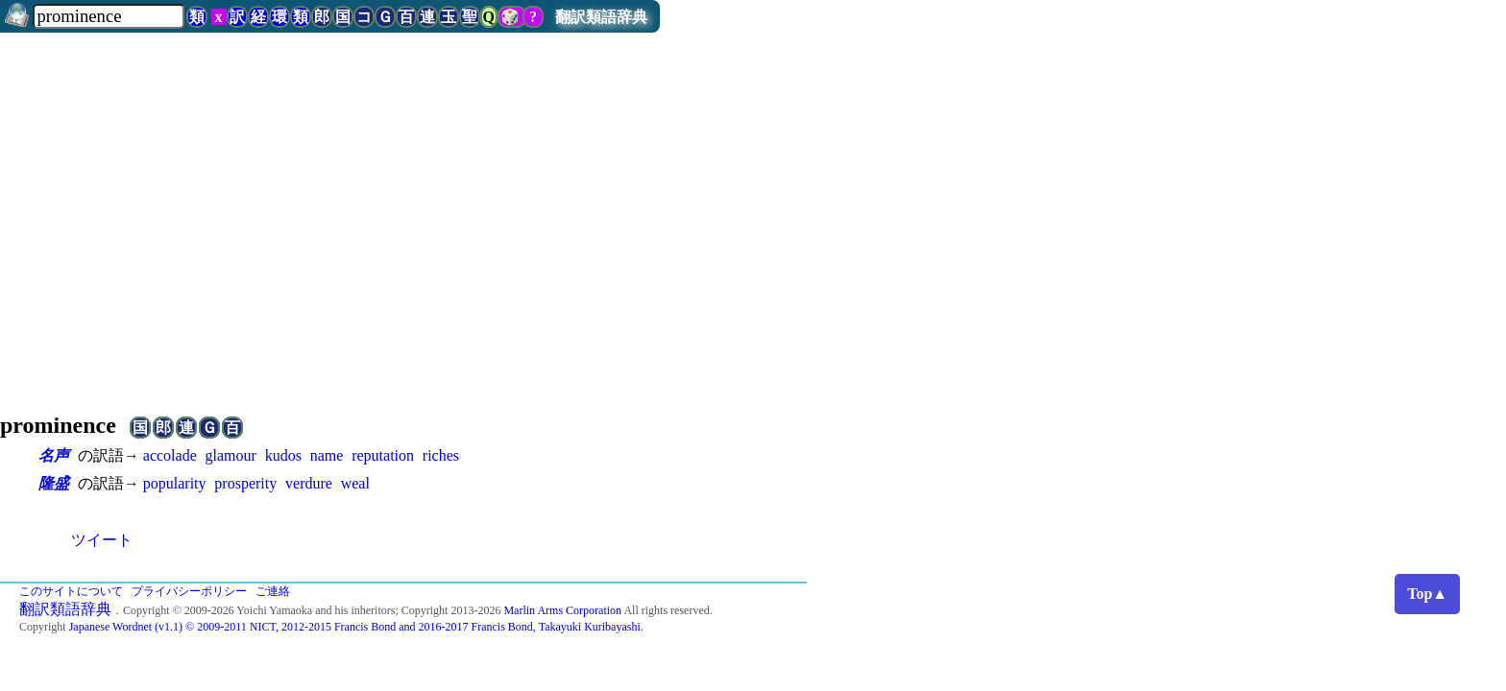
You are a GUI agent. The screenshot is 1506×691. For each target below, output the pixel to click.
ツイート (102, 540)
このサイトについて (71, 591)
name (327, 455)
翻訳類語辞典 (601, 17)
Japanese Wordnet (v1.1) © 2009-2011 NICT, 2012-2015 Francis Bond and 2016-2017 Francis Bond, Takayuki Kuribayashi (355, 626)
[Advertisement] (753, 241)
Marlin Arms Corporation (562, 610)
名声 (53, 455)
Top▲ (1427, 593)
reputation (383, 455)
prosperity (245, 483)
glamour (231, 455)
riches (441, 455)
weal (355, 483)
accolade (170, 455)
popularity (174, 483)
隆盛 (53, 483)
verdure (308, 483)
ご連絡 (272, 591)
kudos (283, 455)
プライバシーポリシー (189, 591)
